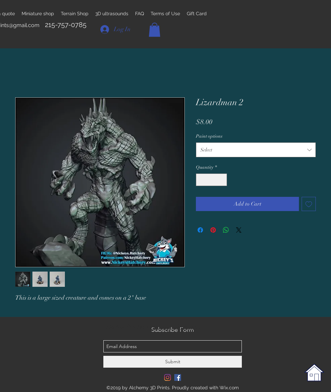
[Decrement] (201, 180)
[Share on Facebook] (200, 230)
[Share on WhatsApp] (226, 230)
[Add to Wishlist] (309, 204)
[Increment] (222, 180)
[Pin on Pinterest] (213, 230)
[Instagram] (167, 377)
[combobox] (256, 149)
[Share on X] (239, 230)
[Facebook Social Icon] (177, 377)
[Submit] (172, 362)
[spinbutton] (211, 180)
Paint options (209, 136)
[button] (154, 30)
